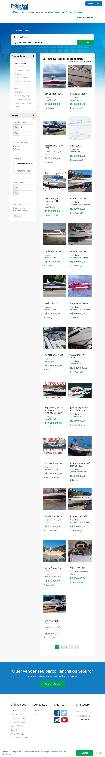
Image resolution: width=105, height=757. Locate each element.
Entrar (81, 17)
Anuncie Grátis (94, 3)
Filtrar (17, 216)
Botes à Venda (16, 730)
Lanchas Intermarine (19, 738)
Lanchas (39, 12)
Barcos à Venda (17, 726)
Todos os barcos (19, 63)
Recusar (99, 753)
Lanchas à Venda (17, 719)
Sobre (13, 711)
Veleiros (49, 12)
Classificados (28, 12)
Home (12, 31)
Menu (16, 12)
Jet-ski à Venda (17, 734)
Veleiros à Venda (17, 722)
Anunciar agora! (52, 684)
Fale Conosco (16, 715)
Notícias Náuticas (74, 12)
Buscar (85, 42)
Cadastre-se (90, 17)
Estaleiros (59, 12)
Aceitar (84, 752)
